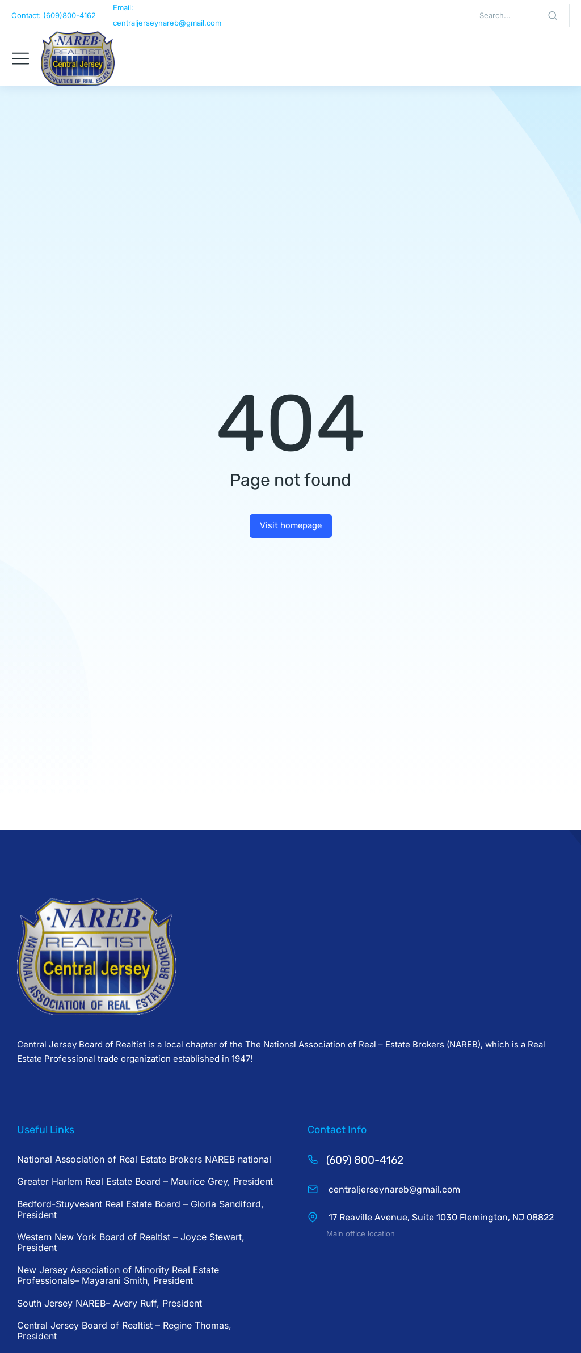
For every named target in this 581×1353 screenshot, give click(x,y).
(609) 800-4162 (364, 1160)
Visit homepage (291, 525)
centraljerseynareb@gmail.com (393, 1189)
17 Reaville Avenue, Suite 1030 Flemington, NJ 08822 (440, 1217)
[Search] (553, 15)
